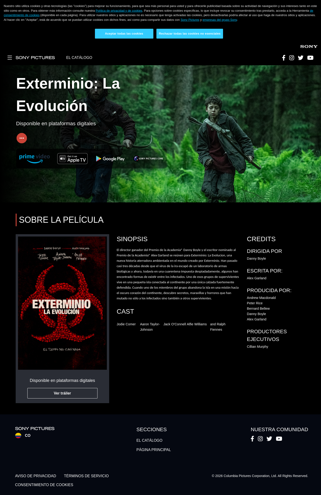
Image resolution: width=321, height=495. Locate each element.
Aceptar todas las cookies (124, 33)
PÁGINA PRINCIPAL (154, 450)
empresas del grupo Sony (219, 20)
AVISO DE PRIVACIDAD (35, 476)
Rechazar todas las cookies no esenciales (190, 33)
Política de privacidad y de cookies (119, 10)
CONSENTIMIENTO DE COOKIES (44, 485)
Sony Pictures (189, 20)
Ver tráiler (62, 393)
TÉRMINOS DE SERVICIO (86, 476)
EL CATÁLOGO (79, 58)
